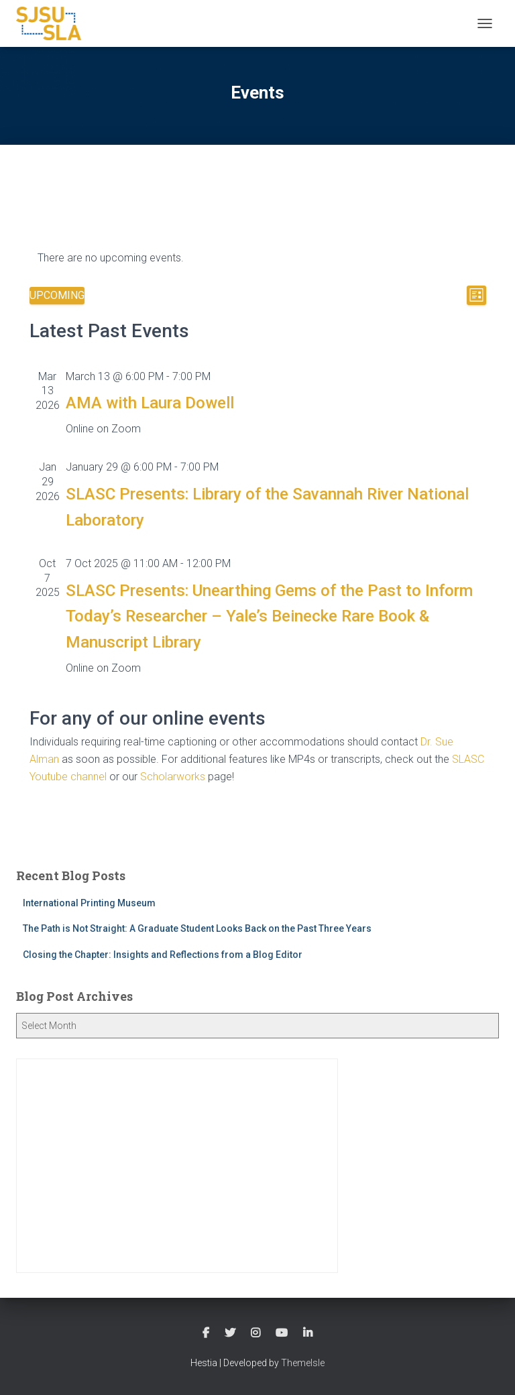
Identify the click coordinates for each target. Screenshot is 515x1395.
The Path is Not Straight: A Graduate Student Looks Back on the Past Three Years (197, 928)
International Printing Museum (89, 903)
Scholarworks (172, 776)
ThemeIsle (303, 1362)
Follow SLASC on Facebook (206, 1333)
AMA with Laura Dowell (150, 402)
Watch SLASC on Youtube (281, 1333)
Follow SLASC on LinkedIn (307, 1333)
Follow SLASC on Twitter (230, 1333)
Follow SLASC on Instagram (255, 1333)
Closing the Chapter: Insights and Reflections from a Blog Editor (162, 954)
